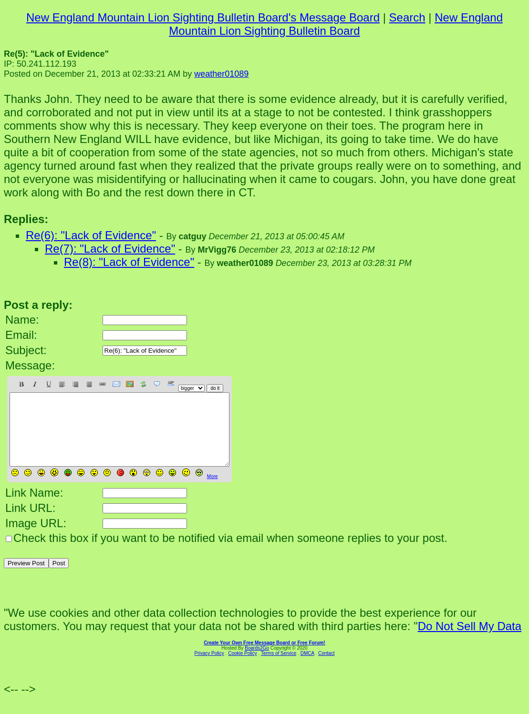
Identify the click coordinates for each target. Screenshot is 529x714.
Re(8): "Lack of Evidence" (129, 261)
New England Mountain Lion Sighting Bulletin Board (336, 24)
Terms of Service (278, 667)
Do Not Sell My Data (469, 640)
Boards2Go (257, 662)
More (212, 490)
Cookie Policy (242, 667)
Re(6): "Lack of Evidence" (91, 235)
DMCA (307, 667)
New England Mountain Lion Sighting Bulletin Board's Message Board (203, 17)
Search (407, 17)
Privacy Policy (209, 667)
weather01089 (221, 74)
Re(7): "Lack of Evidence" (110, 248)
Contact (326, 667)
